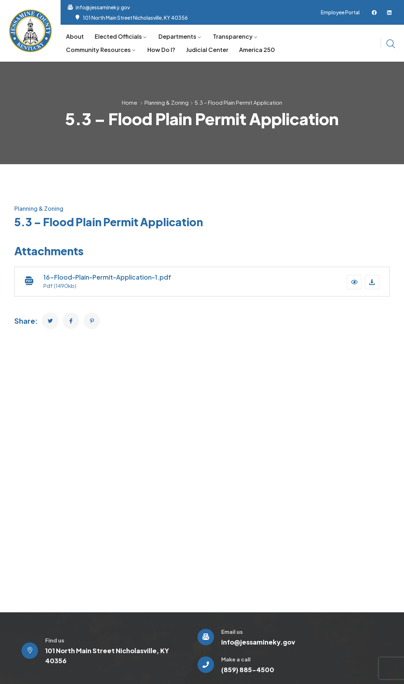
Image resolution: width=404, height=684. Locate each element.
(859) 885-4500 (247, 669)
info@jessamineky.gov (103, 7)
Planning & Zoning (166, 102)
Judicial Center (207, 49)
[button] (354, 282)
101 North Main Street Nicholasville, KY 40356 (135, 17)
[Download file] (372, 282)
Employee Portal (340, 12)
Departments (177, 36)
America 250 (257, 49)
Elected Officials (118, 36)
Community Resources (98, 49)
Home (129, 102)
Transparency (233, 36)
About (75, 36)
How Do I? (161, 49)
